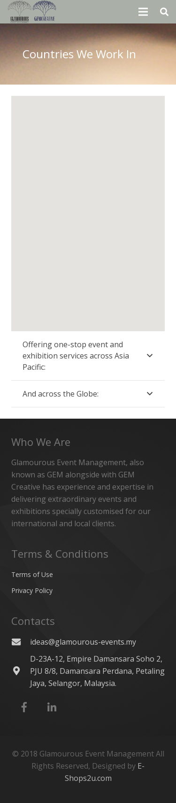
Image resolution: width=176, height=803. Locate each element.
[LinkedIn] (52, 707)
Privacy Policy (32, 590)
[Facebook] (24, 707)
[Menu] (143, 11)
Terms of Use (32, 574)
